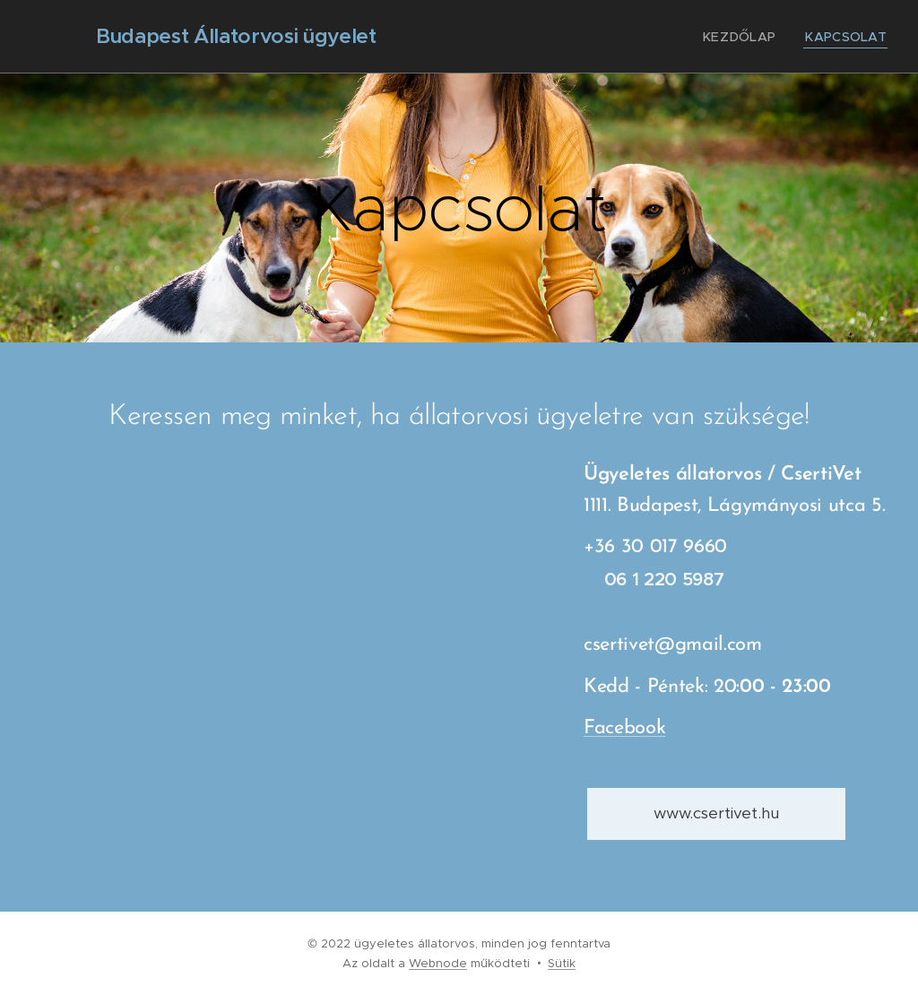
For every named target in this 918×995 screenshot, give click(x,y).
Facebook (624, 729)
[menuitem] (755, 36)
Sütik (562, 963)
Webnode (438, 963)
